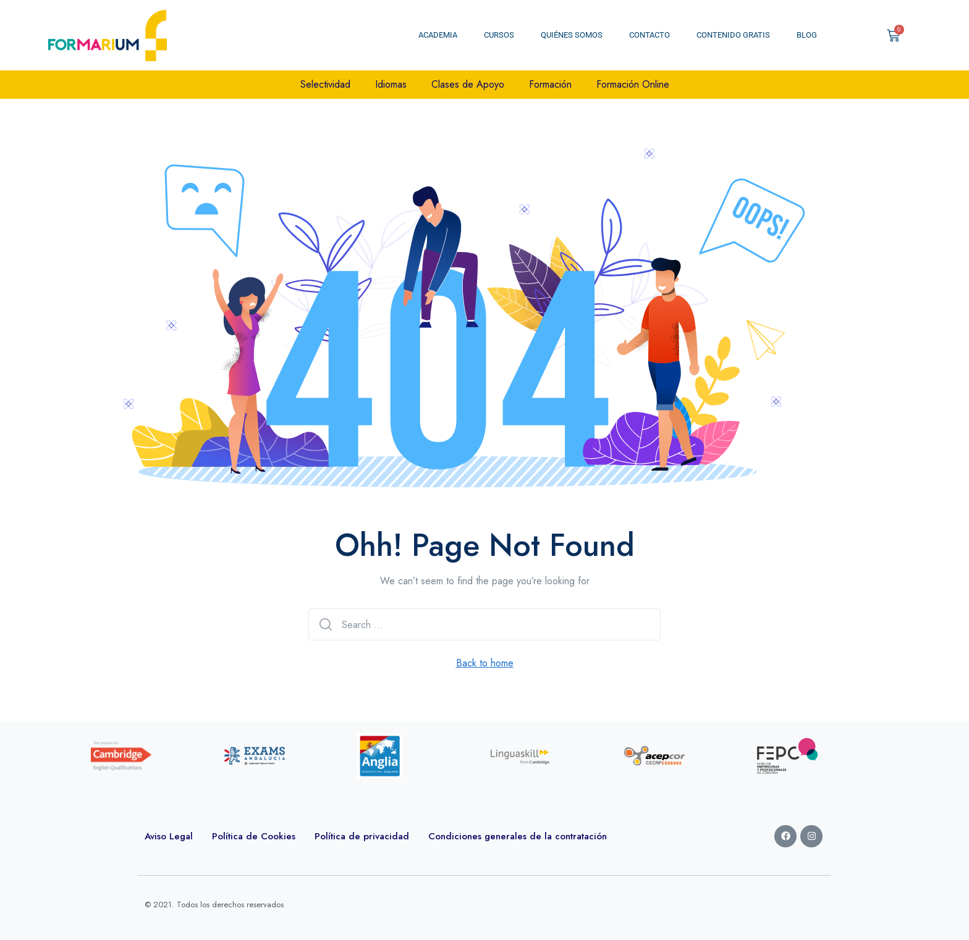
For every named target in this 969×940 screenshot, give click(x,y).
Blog (807, 35)
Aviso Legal (169, 836)
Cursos (499, 35)
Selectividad (325, 84)
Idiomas (391, 84)
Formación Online (632, 84)
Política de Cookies (253, 836)
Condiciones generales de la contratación (517, 836)
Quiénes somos (572, 35)
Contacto (649, 35)
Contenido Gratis (733, 35)
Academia (437, 35)
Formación (550, 84)
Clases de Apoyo (467, 84)
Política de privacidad (362, 836)
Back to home (485, 663)
